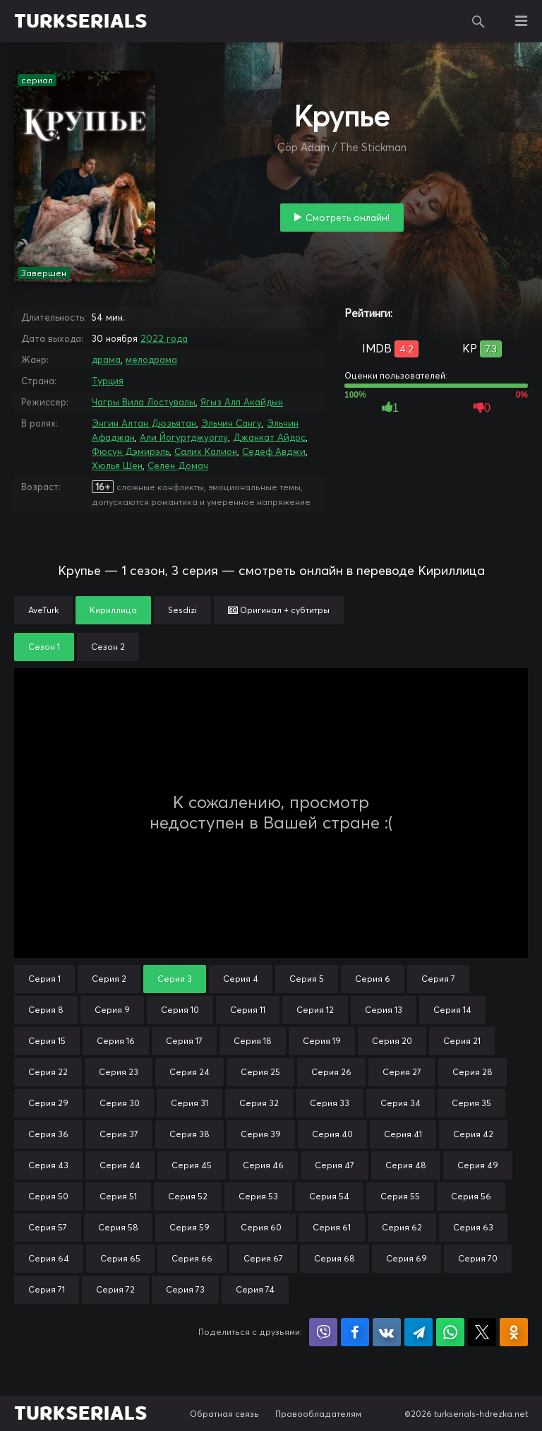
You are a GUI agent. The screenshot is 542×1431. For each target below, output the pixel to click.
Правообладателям (318, 1413)
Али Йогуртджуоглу (184, 437)
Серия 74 (255, 1289)
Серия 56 (471, 1196)
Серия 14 (452, 1009)
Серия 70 (478, 1258)
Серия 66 (191, 1258)
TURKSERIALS (80, 21)
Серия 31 (189, 1103)
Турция (108, 380)
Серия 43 (48, 1165)
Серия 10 (180, 1009)
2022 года (164, 338)
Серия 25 (260, 1072)
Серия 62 (402, 1227)
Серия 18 (253, 1040)
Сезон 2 (108, 646)
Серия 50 (48, 1196)
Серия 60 (261, 1227)
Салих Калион (205, 451)
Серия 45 (191, 1165)
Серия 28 (472, 1072)
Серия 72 (115, 1289)
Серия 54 (329, 1196)
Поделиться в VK (387, 1332)
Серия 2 (109, 978)
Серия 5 (306, 978)
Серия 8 (46, 1009)
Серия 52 (187, 1196)
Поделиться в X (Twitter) (482, 1332)
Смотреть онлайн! (348, 217)
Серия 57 (47, 1227)
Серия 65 (120, 1258)
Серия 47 (334, 1165)
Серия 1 (44, 978)
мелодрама (151, 359)
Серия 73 (185, 1289)
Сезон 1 (44, 646)
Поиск (478, 21)
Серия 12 (315, 1009)
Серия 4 (240, 978)
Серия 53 (258, 1196)
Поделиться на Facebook (355, 1332)
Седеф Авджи (274, 451)
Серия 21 (462, 1040)
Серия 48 (405, 1165)
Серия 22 (48, 1072)
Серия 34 (400, 1103)
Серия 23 (118, 1072)
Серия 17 (184, 1040)
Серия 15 (47, 1040)
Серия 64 (48, 1258)
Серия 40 (332, 1134)
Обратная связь (224, 1413)
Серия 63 (473, 1227)
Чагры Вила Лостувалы (143, 402)
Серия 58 (118, 1227)
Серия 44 (120, 1165)
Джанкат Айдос (269, 437)
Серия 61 (332, 1227)
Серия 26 (331, 1072)
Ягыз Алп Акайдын (241, 402)
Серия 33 (329, 1103)
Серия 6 (372, 978)
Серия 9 (112, 1009)
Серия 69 (406, 1258)
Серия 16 (116, 1040)
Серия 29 (48, 1103)
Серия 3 (174, 978)
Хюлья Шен (117, 465)
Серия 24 (189, 1072)
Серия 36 (48, 1134)
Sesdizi (182, 610)
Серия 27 (402, 1072)
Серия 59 (189, 1227)
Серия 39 (261, 1134)
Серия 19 (322, 1040)
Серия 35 (471, 1103)
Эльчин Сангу (231, 423)
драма (106, 359)
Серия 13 (383, 1009)
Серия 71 (46, 1289)
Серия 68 (334, 1258)
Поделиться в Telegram (418, 1332)
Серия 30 (120, 1103)
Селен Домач (177, 465)
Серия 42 (473, 1134)
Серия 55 (400, 1196)
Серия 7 (438, 978)
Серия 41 (403, 1134)
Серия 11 (247, 1009)
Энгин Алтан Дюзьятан (144, 423)
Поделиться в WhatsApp (450, 1332)
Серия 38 (189, 1134)
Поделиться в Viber (323, 1332)
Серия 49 (477, 1165)
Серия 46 (263, 1165)
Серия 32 (259, 1103)
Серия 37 (119, 1134)
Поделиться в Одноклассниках (514, 1332)
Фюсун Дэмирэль (130, 451)
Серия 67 (263, 1258)
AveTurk (43, 610)
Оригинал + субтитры (279, 610)
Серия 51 (118, 1196)
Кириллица (113, 610)
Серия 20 (392, 1040)
